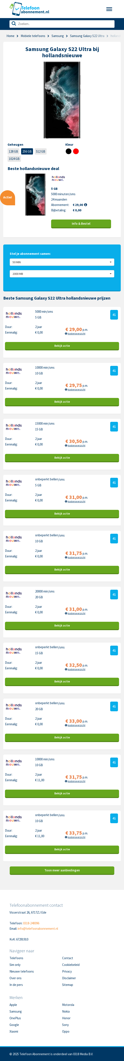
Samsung (58, 36)
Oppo (65, 1031)
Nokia (66, 1011)
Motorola (68, 1005)
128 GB (13, 151)
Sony (65, 1025)
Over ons (15, 978)
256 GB (27, 151)
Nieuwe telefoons (21, 971)
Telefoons (16, 958)
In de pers (16, 985)
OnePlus (15, 1018)
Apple (13, 1005)
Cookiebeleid (71, 965)
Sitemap (67, 985)
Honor (66, 1018)
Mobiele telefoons (33, 36)
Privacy (67, 971)
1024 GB (14, 159)
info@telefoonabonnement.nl (38, 928)
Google (14, 1025)
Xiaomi (13, 1031)
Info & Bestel (81, 223)
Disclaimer (69, 978)
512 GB (40, 151)
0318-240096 (31, 923)
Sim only (14, 965)
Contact (67, 958)
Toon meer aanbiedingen (62, 870)
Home (10, 36)
